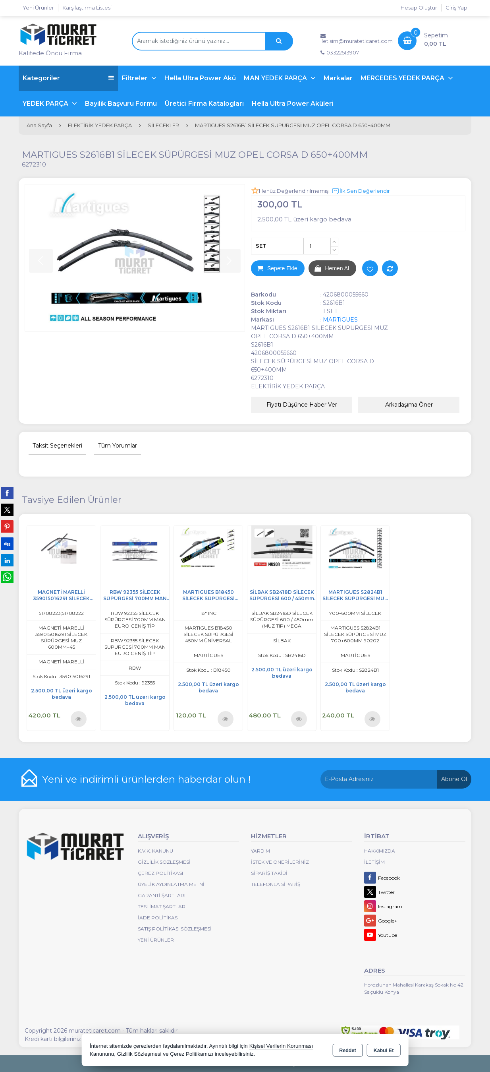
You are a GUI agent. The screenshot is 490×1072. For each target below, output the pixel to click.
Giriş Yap (456, 7)
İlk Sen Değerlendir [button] (361, 191)
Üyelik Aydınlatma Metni (171, 884)
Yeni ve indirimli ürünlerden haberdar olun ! (146, 779)
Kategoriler (68, 78)
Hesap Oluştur (419, 7)
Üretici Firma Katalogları (204, 103)
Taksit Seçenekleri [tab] (57, 445)
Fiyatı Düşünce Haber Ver (301, 404)
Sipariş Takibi (269, 873)
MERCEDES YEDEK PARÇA (403, 78)
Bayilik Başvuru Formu (121, 103)
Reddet (347, 1050)
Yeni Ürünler (156, 940)
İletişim (374, 862)
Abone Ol (454, 779)
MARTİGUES (340, 319)
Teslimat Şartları (162, 906)
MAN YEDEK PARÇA (276, 78)
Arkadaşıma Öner (409, 404)
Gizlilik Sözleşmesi (164, 862)
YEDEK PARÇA (46, 103)
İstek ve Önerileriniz (280, 862)
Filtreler (135, 78)
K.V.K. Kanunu (155, 851)
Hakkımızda (379, 851)
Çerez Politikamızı (191, 1054)
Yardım (260, 851)
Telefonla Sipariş (275, 884)
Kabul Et (384, 1050)
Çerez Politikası (160, 873)
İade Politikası (158, 918)
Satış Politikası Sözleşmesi (175, 929)
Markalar (338, 78)
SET (261, 245)
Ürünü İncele (78, 719)
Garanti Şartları (161, 895)
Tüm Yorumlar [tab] (117, 445)
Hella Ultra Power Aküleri (293, 103)
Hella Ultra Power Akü (200, 78)
